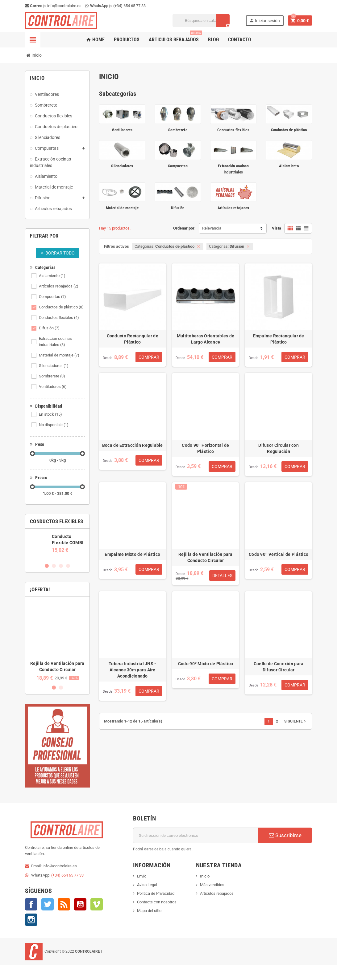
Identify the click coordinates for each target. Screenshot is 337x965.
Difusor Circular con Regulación (278, 448)
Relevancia (211, 228)
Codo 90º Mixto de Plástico (205, 663)
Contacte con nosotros (157, 902)
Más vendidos (212, 884)
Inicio (205, 876)
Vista (276, 228)
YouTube (80, 904)
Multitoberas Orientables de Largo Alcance (206, 338)
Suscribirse (285, 835)
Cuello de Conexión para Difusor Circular (278, 666)
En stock (50, 414)
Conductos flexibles (59, 317)
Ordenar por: (184, 228)
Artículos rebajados (175, 37)
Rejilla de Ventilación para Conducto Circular (205, 557)
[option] (57, 543)
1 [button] (47, 566)
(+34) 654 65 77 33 (129, 5)
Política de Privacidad (155, 893)
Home (95, 40)
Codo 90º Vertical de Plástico (278, 554)
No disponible (54, 424)
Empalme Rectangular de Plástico (278, 338)
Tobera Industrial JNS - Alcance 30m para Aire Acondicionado (132, 669)
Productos (126, 40)
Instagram (31, 920)
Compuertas (52, 296)
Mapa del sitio (149, 910)
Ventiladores (53, 386)
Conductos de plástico (61, 307)
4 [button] (68, 566)
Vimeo (96, 904)
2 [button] (54, 566)
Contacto (239, 40)
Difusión (49, 328)
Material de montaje (59, 355)
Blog (213, 40)
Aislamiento (52, 275)
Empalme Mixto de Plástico (132, 554)
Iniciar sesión (264, 20)
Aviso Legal (147, 884)
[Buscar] (201, 20)
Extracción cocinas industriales (55, 341)
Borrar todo (57, 252)
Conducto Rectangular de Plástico (132, 338)
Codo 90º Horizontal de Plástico (205, 448)
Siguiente (295, 721)
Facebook (31, 904)
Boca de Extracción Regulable (132, 445)
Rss (64, 904)
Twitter (47, 904)
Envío (141, 876)
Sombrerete (52, 376)
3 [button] (61, 566)
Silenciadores (54, 365)
